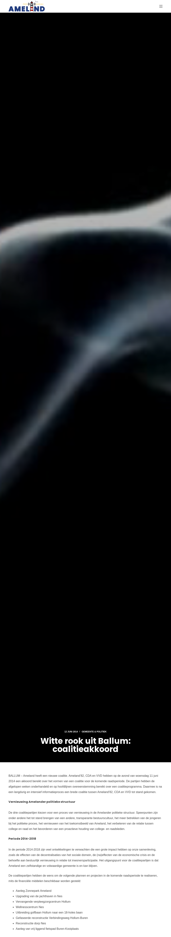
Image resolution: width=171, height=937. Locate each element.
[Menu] (161, 6)
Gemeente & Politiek (94, 731)
